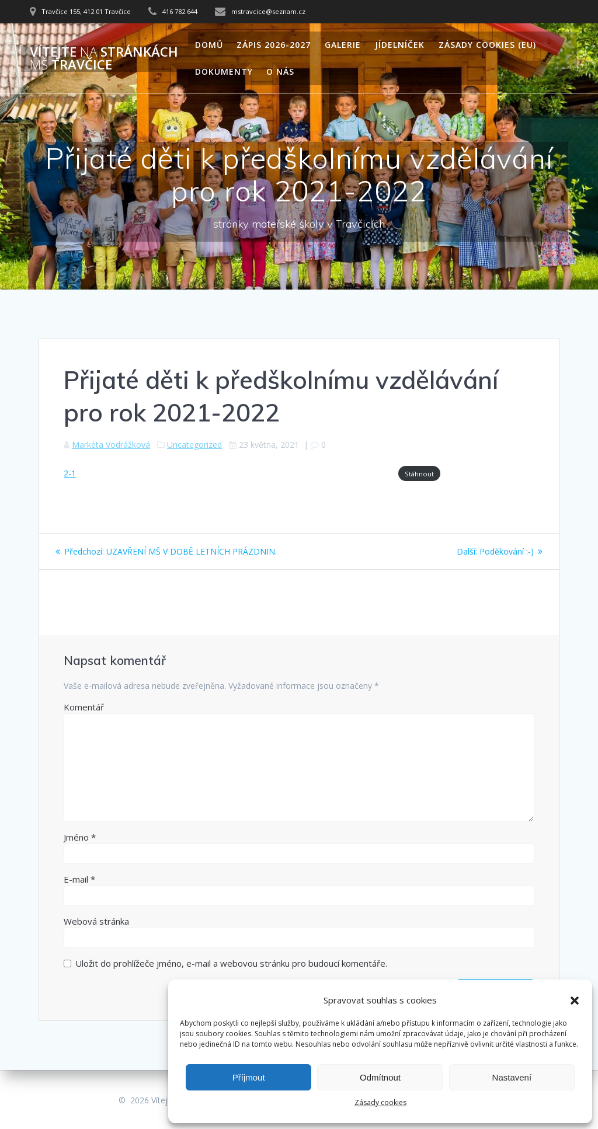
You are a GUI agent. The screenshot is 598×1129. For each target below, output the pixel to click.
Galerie (343, 44)
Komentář (84, 707)
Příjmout (248, 1077)
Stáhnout (419, 473)
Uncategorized (194, 444)
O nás (280, 71)
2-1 (70, 473)
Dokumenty (224, 71)
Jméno (80, 837)
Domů (209, 44)
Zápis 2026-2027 (274, 44)
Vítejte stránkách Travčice (104, 59)
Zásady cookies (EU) (487, 44)
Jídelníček (400, 44)
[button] (574, 1000)
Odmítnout (380, 1077)
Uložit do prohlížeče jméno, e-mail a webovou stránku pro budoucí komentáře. (231, 963)
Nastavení (512, 1077)
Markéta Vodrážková (111, 444)
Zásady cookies (380, 1102)
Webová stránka (96, 921)
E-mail (79, 879)
